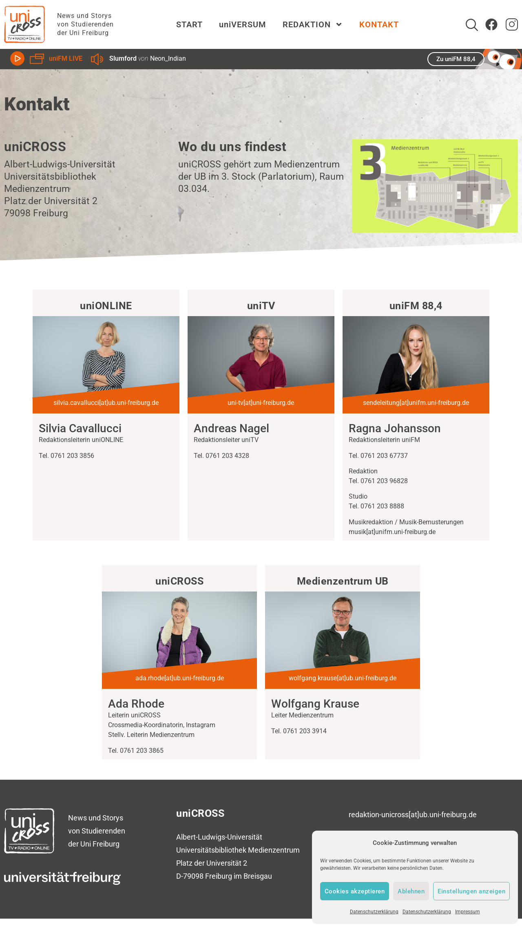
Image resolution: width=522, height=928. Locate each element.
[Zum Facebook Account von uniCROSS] (491, 24)
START (189, 24)
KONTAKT (379, 24)
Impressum (467, 912)
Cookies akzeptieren (355, 891)
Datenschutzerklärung (374, 912)
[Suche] (472, 25)
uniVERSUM (242, 24)
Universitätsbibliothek (211, 850)
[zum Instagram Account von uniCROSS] (512, 24)
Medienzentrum (274, 850)
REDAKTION (313, 24)
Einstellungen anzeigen (471, 891)
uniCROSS (200, 813)
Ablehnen (411, 891)
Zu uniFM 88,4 (456, 59)
